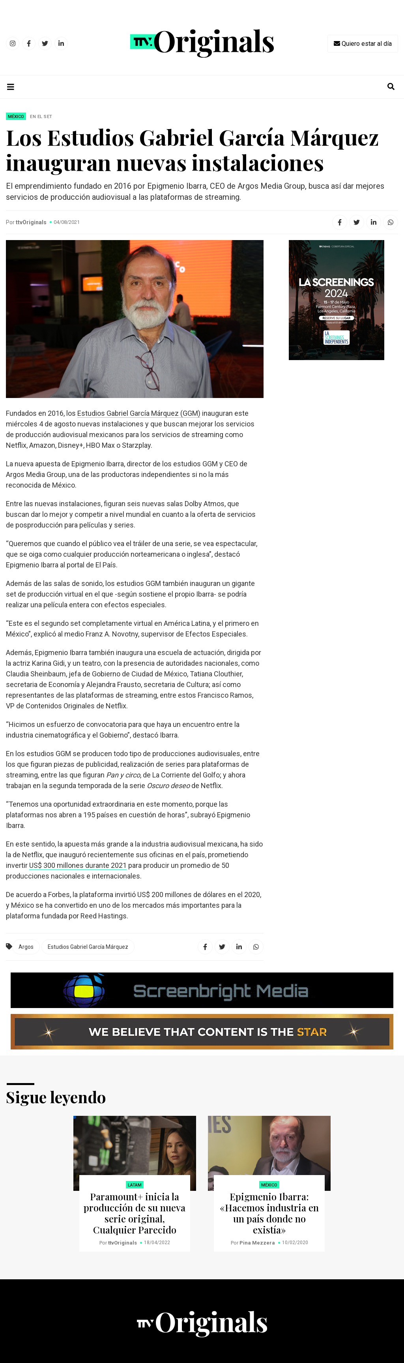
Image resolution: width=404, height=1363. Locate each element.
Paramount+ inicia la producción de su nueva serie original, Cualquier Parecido (134, 1213)
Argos (26, 947)
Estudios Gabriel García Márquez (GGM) (138, 413)
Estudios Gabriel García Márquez (88, 947)
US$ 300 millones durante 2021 (78, 865)
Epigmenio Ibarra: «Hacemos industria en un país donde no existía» (269, 1213)
